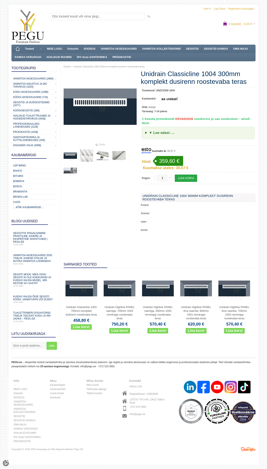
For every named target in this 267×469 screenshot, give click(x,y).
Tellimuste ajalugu (96, 389)
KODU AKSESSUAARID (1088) (30, 92)
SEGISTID (192, 48)
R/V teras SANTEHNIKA (92, 57)
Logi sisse (219, 8)
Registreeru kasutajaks (241, 8)
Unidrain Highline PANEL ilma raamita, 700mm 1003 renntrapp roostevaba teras (234, 313)
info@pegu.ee (88, 366)
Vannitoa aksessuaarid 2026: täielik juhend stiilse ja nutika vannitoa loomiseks (34, 259)
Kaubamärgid (57, 384)
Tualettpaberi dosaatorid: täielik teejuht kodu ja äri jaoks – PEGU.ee (34, 316)
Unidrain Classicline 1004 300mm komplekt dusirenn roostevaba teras (108, 66)
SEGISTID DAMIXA (216, 48)
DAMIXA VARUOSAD (28, 57)
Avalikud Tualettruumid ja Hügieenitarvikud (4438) (31, 117)
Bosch (17, 186)
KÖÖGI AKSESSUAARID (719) (30, 97)
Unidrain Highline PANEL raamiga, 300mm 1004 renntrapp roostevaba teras (158, 313)
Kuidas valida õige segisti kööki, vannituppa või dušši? (34, 299)
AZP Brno (19, 165)
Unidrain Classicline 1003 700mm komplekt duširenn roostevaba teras (81, 311)
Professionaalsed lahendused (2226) (26, 125)
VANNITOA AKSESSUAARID (119, 48)
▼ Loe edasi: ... (161, 133)
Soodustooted (57, 389)
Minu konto (93, 384)
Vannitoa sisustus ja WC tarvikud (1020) (30, 85)
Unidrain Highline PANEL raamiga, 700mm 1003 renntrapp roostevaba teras (120, 313)
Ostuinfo (72, 48)
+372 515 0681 (106, 366)
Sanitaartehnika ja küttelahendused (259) (29, 139)
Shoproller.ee (248, 449)
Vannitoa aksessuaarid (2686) (33, 78)
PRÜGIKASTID (121, 57)
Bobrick (18, 181)
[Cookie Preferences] (6, 463)
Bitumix (18, 176)
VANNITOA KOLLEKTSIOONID (161, 48)
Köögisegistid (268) (26, 110)
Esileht (67, 66)
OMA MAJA (240, 48)
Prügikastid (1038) (25, 132)
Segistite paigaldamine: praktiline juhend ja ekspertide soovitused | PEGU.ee (34, 239)
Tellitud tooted (94, 393)
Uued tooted (57, 393)
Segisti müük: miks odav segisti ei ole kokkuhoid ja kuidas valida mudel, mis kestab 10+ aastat (34, 280)
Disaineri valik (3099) (27, 145)
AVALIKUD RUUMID (59, 57)
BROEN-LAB (20, 196)
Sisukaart (55, 397)
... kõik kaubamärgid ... (28, 207)
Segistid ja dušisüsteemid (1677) (31, 104)
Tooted (29, 48)
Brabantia (20, 191)
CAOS (16, 202)
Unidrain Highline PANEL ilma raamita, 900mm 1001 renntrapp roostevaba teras (196, 313)
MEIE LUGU (54, 48)
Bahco (17, 170)
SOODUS (89, 48)
